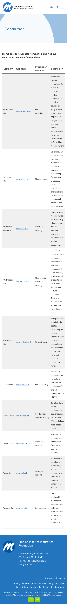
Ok (30, 600)
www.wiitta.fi (21, 473)
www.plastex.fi (22, 281)
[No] (63, 596)
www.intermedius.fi (24, 111)
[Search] (57, 7)
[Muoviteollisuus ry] (19, 7)
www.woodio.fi (22, 508)
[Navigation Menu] (62, 7)
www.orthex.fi (22, 228)
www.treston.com (24, 443)
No (37, 600)
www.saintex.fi (22, 384)
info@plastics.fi (26, 564)
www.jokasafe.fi (23, 179)
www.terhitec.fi (22, 415)
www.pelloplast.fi (23, 342)
